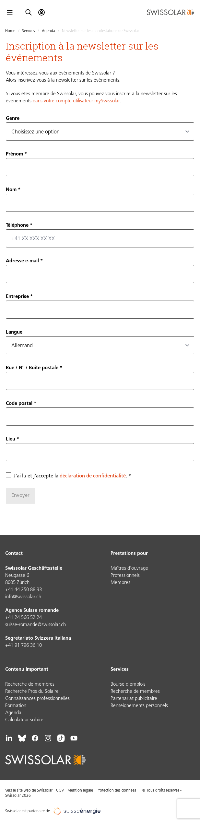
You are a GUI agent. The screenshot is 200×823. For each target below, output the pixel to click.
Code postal (19, 403)
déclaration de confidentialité (93, 476)
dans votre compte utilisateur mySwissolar (76, 101)
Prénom (14, 154)
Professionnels (125, 575)
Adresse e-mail (22, 261)
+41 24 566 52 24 (23, 617)
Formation (15, 705)
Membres (120, 582)
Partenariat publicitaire (134, 698)
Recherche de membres (29, 684)
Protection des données (116, 791)
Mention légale (80, 791)
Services (28, 31)
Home (10, 31)
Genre (12, 118)
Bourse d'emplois (128, 684)
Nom (11, 190)
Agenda (48, 31)
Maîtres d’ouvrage (129, 568)
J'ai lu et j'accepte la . (70, 476)
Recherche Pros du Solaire (32, 691)
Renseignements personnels (139, 705)
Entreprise (17, 296)
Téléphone (17, 225)
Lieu (10, 439)
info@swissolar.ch (23, 597)
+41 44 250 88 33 (23, 590)
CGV (60, 791)
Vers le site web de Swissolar (29, 791)
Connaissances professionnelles (37, 698)
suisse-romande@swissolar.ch (35, 625)
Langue (14, 332)
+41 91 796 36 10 (23, 645)
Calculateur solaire (24, 720)
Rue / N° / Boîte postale (32, 368)
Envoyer (20, 495)
